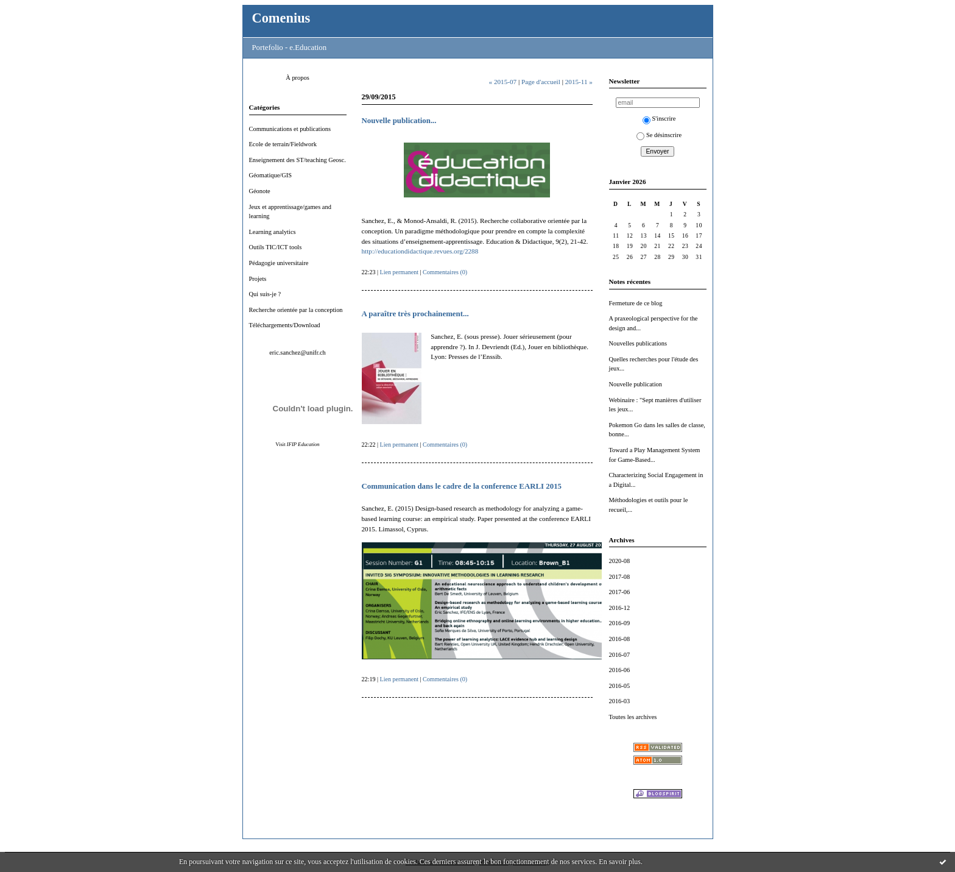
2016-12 (619, 607)
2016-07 (619, 654)
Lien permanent (399, 272)
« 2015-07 (502, 81)
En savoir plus (620, 861)
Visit (297, 444)
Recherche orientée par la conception (296, 310)
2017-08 (619, 576)
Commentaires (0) (445, 272)
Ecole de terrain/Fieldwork (283, 144)
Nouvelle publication (635, 384)
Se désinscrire (659, 135)
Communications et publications (290, 129)
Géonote (259, 191)
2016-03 (619, 701)
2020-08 (619, 561)
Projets (258, 278)
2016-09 (619, 623)
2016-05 (619, 685)
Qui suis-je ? (265, 294)
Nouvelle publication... (399, 120)
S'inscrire (659, 118)
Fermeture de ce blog (636, 303)
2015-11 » (579, 81)
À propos (297, 77)
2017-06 (619, 592)
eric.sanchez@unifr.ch (297, 352)
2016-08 (619, 639)
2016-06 (619, 670)
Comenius (281, 18)
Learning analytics (272, 232)
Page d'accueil (540, 81)
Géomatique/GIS (270, 175)
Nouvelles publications (638, 343)
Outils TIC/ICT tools (275, 247)
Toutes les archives (633, 717)
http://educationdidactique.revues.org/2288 (420, 251)
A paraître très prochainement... (415, 314)
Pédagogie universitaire (279, 263)
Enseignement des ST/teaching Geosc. (297, 160)
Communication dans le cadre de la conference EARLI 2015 (462, 486)
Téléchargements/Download (284, 325)
